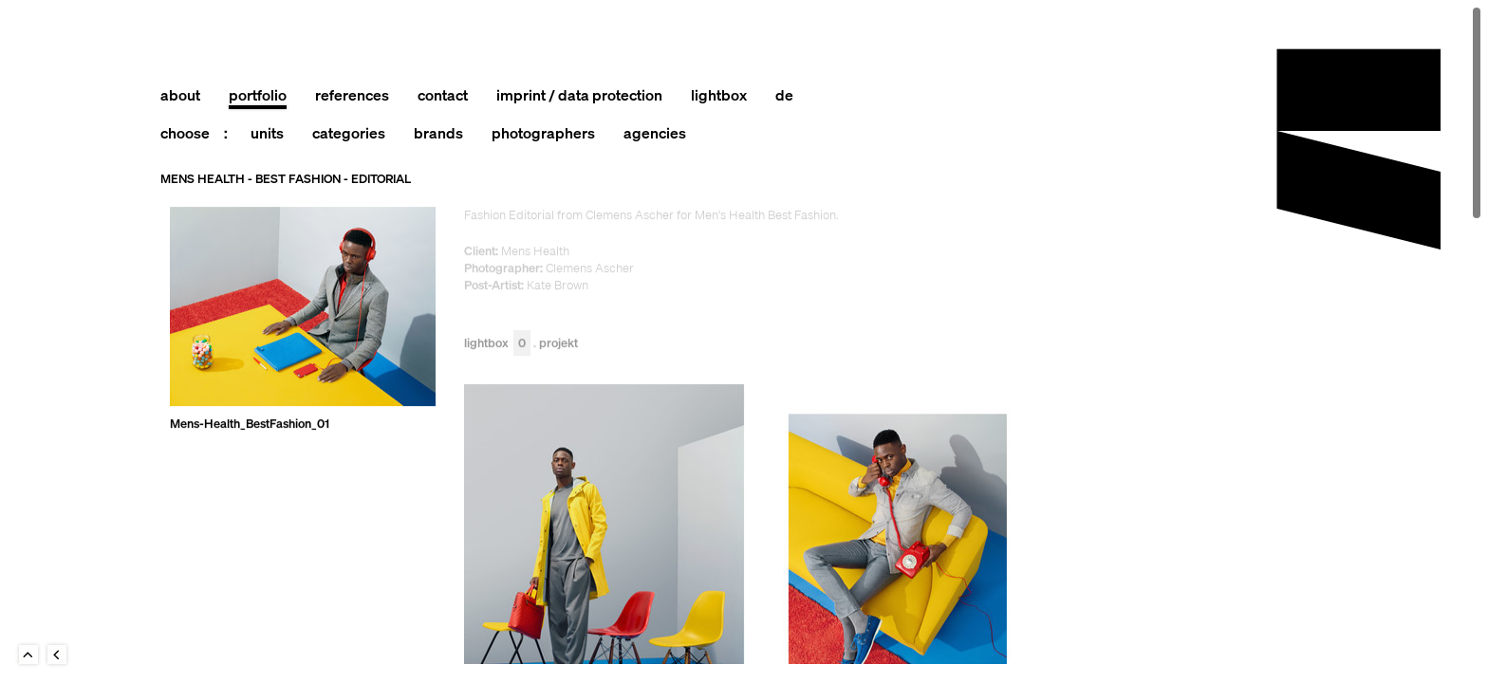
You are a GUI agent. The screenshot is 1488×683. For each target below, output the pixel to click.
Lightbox (497, 344)
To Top (28, 654)
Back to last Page (56, 654)
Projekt (558, 344)
